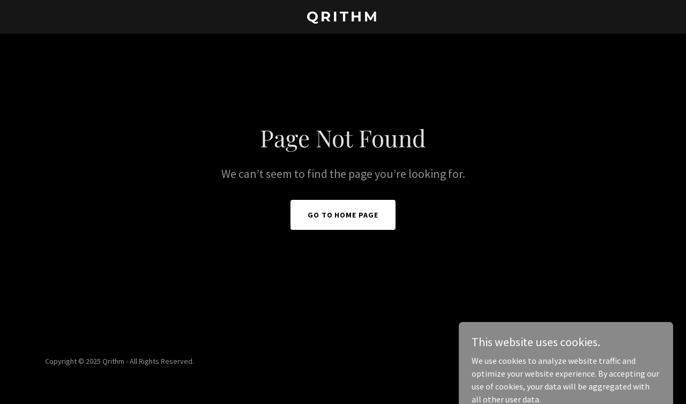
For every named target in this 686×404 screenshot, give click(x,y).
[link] (343, 18)
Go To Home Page (343, 215)
